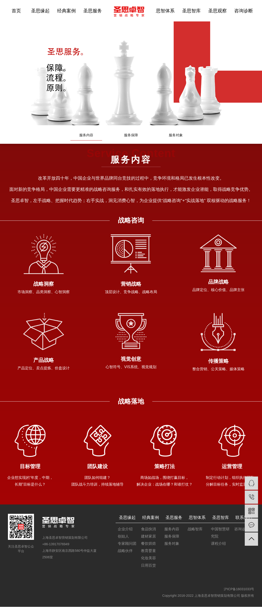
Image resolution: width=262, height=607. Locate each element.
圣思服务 (92, 10)
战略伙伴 (125, 551)
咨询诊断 (243, 10)
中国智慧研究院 (220, 532)
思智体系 (165, 10)
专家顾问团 (127, 544)
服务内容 (86, 135)
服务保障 (131, 135)
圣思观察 (217, 10)
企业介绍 (125, 529)
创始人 (123, 536)
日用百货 (148, 565)
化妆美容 (148, 558)
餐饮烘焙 (148, 544)
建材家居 (148, 536)
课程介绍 (218, 544)
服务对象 (175, 135)
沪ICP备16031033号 (239, 589)
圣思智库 (191, 10)
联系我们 (243, 517)
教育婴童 (148, 551)
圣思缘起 (40, 10)
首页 (16, 10)
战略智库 (195, 529)
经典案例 (66, 10)
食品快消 (148, 529)
